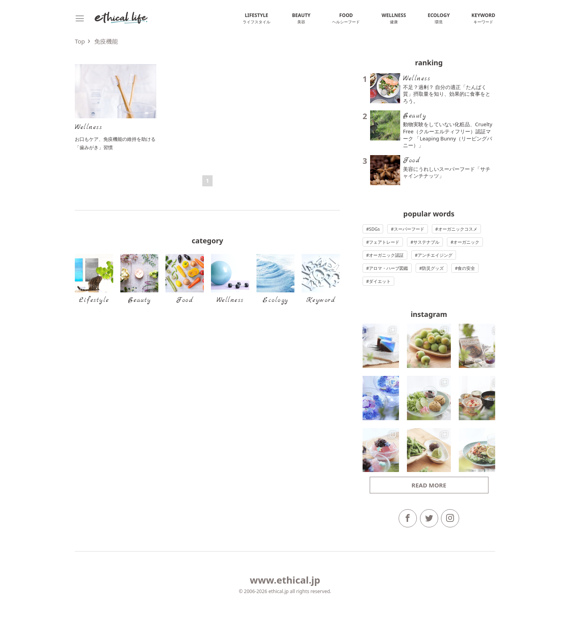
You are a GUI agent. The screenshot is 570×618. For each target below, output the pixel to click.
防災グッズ (433, 268)
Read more (429, 485)
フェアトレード (384, 242)
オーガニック (466, 242)
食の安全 (466, 268)
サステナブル (426, 242)
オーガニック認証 (386, 255)
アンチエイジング (435, 255)
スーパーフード (409, 229)
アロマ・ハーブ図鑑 (388, 268)
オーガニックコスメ (457, 229)
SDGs (374, 229)
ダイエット (380, 281)
